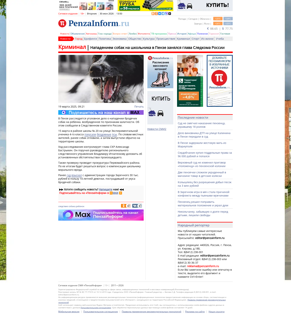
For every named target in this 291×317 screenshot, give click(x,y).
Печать (139, 106)
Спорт (196, 38)
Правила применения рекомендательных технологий (151, 311)
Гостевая (225, 33)
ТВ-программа (159, 33)
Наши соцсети (217, 311)
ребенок (80, 206)
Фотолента (144, 33)
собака (71, 206)
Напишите (105, 189)
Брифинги (90, 38)
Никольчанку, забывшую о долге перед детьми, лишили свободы (203, 213)
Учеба (220, 38)
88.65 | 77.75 (220, 28)
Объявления (78, 33)
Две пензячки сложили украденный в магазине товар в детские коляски (202, 174)
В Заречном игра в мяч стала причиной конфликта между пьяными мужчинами (203, 193)
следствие (63, 206)
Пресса (172, 33)
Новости (64, 33)
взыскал (76, 175)
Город (78, 38)
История (182, 33)
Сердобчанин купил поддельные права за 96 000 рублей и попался (205, 154)
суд (69, 175)
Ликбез (133, 33)
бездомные (104, 134)
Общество (134, 38)
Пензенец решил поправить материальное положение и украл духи (203, 203)
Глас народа (105, 33)
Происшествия (165, 38)
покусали (90, 134)
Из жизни (207, 38)
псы (114, 134)
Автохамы (91, 33)
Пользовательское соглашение (100, 311)
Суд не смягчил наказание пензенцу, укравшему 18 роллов (201, 124)
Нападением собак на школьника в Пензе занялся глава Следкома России (157, 47)
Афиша (192, 33)
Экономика (120, 38)
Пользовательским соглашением (96, 307)
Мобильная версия (68, 311)
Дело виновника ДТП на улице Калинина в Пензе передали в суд (204, 134)
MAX (115, 193)
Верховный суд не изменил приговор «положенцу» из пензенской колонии (202, 164)
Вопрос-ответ (120, 33)
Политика (105, 38)
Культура (149, 38)
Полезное (202, 33)
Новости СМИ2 (156, 129)
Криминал (183, 38)
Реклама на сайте (195, 311)
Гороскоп (214, 33)
